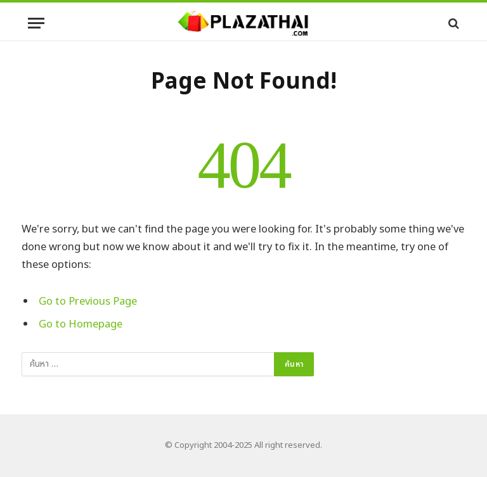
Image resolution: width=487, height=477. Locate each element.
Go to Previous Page (88, 301)
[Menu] (36, 23)
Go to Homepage (80, 324)
